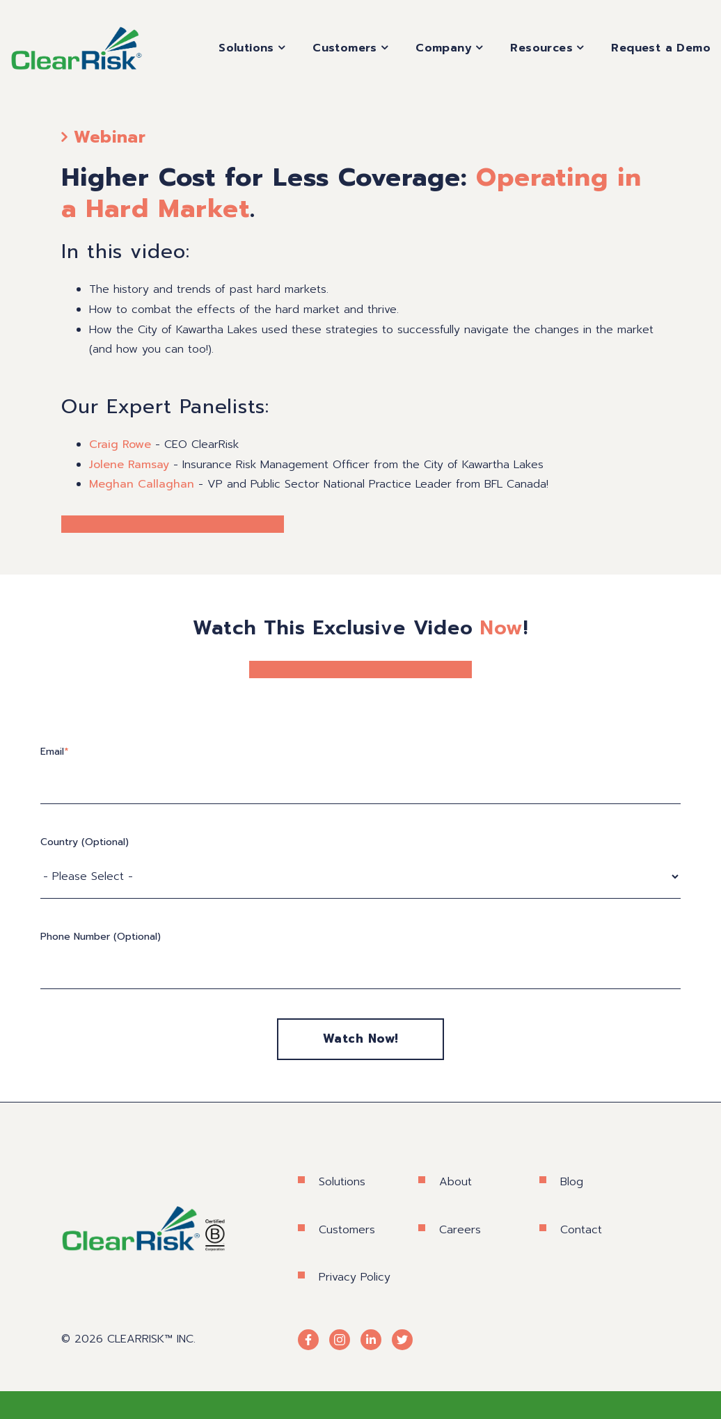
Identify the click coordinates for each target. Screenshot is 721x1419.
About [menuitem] (455, 1181)
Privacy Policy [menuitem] (354, 1277)
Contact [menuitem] (581, 1229)
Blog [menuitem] (571, 1181)
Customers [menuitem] (344, 48)
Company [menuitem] (443, 48)
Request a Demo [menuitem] (661, 48)
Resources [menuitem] (541, 48)
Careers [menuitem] (460, 1229)
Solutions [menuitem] (246, 48)
